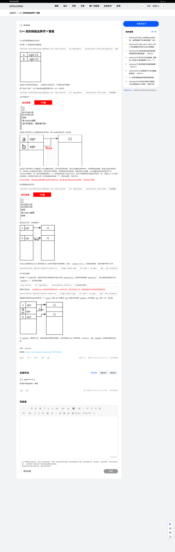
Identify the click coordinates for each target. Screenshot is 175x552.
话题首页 (13, 13)
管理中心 (156, 6)
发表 (111, 471)
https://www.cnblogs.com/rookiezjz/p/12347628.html (44, 352)
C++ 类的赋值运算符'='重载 (29, 13)
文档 (148, 6)
